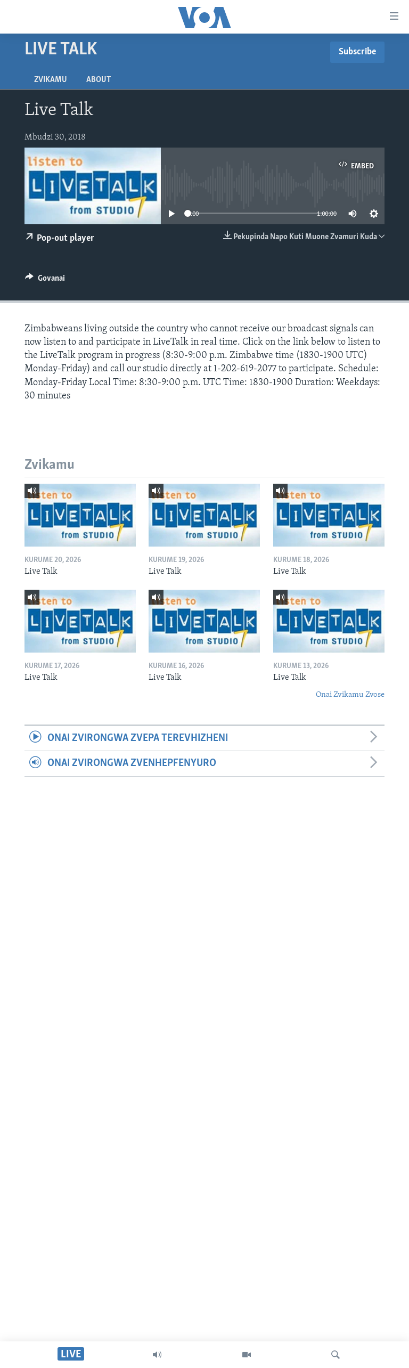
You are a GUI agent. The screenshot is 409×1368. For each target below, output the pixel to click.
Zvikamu (50, 80)
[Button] (45, 281)
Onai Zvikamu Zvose (350, 695)
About (98, 80)
